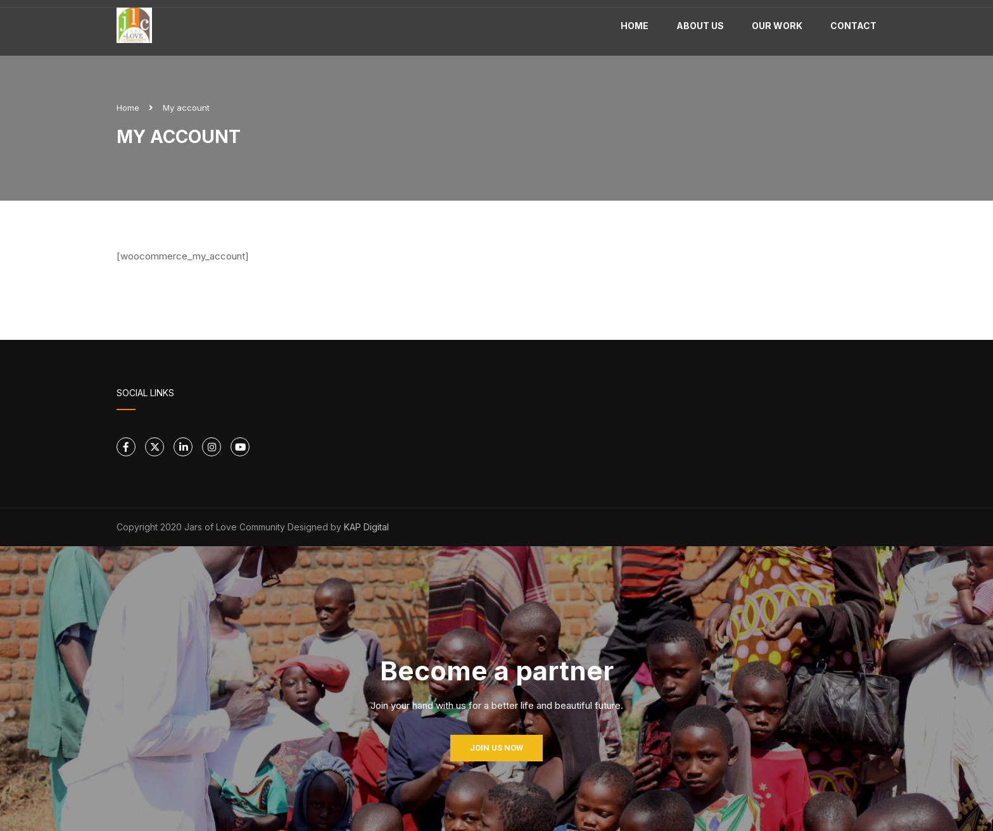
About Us (700, 25)
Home (634, 25)
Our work (777, 25)
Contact (853, 25)
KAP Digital (366, 527)
